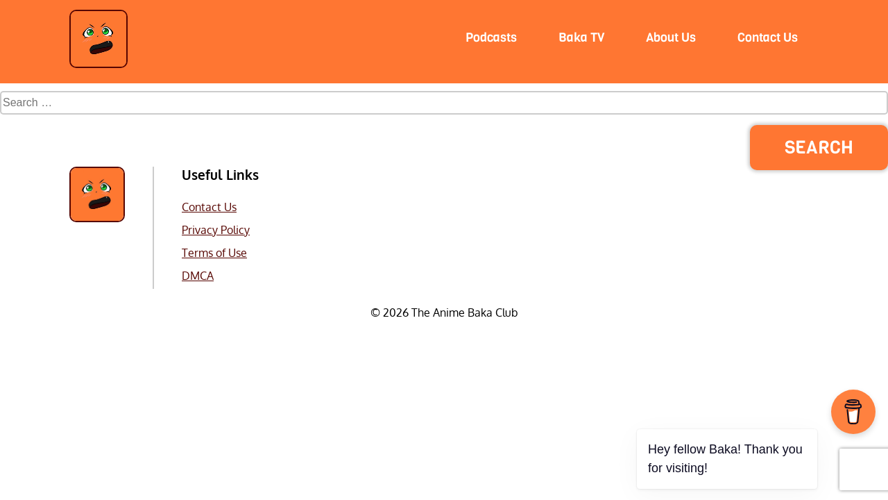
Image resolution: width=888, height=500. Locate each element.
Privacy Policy (216, 230)
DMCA (198, 276)
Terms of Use (214, 253)
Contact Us (209, 207)
